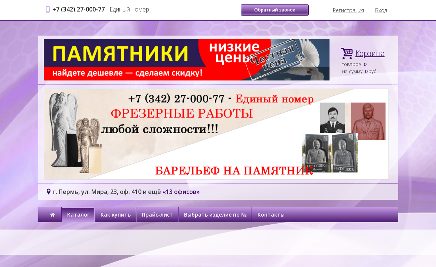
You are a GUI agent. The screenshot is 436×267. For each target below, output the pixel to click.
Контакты (271, 214)
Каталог (78, 214)
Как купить (116, 214)
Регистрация (348, 10)
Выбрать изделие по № (215, 214)
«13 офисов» (181, 192)
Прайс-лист (157, 214)
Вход (381, 10)
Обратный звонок (274, 10)
